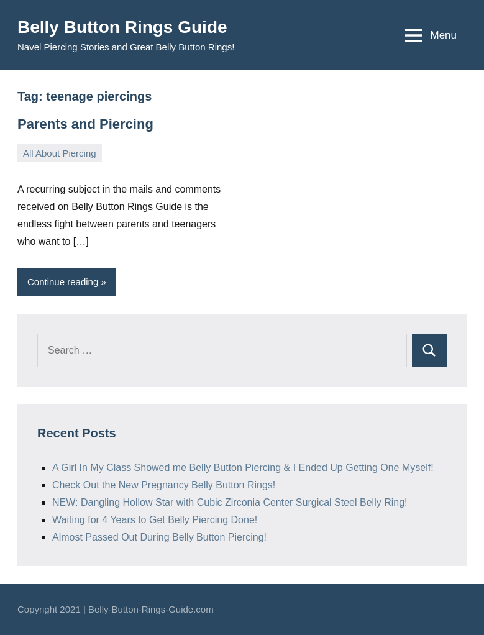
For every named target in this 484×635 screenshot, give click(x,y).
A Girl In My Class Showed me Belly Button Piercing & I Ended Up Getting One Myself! (243, 467)
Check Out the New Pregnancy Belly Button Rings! (163, 485)
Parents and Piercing (85, 124)
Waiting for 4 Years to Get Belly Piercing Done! (154, 519)
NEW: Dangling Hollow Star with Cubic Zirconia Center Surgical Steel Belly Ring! (230, 502)
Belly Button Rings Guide (122, 27)
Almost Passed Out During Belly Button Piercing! (159, 537)
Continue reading (62, 281)
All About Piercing (59, 153)
